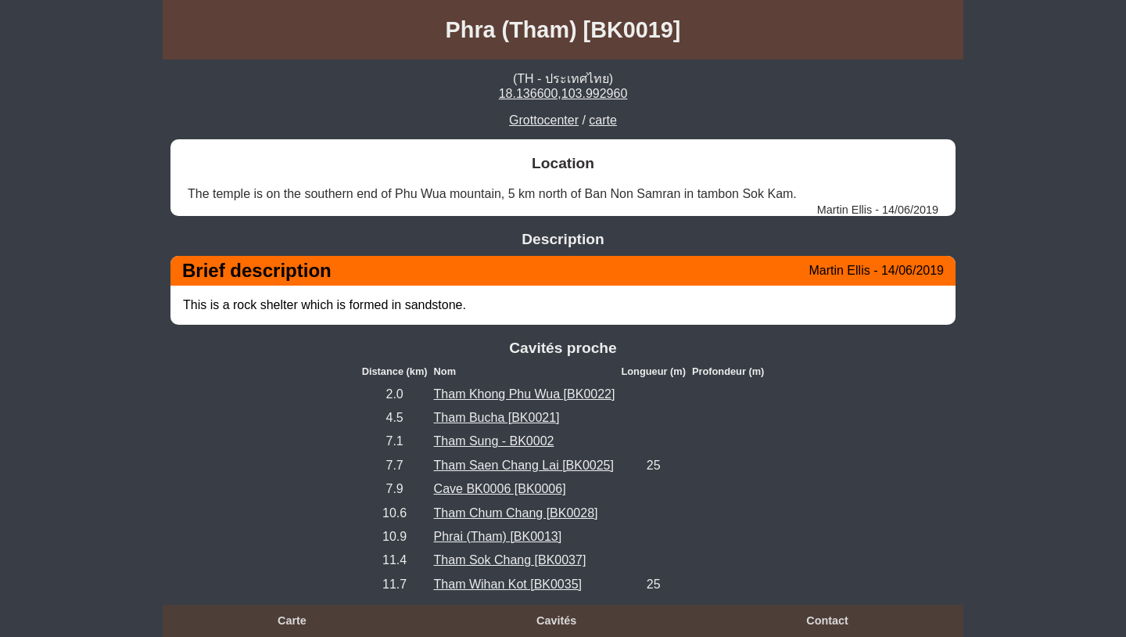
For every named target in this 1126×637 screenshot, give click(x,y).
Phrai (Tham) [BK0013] (498, 536)
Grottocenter (544, 120)
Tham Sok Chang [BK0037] (510, 560)
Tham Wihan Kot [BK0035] (508, 584)
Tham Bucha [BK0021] (497, 417)
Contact (827, 620)
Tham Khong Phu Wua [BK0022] (524, 394)
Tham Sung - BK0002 (494, 441)
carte (603, 120)
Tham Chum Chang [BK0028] (516, 513)
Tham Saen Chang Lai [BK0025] (524, 465)
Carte (292, 620)
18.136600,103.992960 (563, 93)
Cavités (556, 620)
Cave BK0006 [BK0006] (500, 488)
